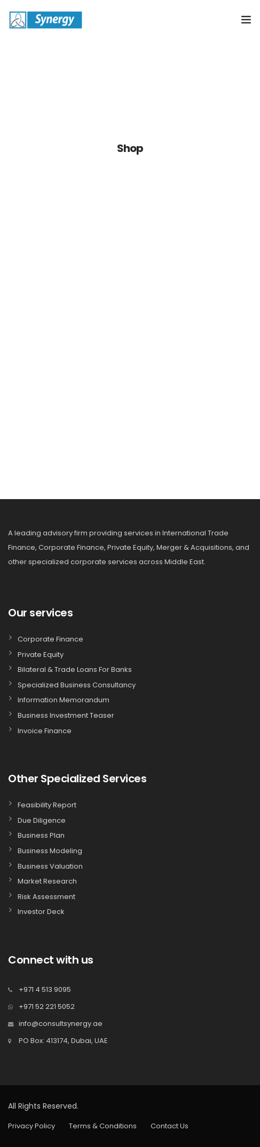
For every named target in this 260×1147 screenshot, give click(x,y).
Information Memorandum (63, 700)
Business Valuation (50, 866)
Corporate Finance (50, 639)
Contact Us (169, 1126)
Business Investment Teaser (66, 715)
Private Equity (41, 654)
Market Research (47, 881)
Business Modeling (50, 851)
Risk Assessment (46, 897)
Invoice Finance (45, 731)
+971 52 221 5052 (47, 1006)
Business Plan (41, 835)
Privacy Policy (31, 1126)
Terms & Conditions (103, 1126)
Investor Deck (41, 912)
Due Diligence (42, 820)
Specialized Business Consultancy (77, 685)
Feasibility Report (47, 805)
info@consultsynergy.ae (61, 1023)
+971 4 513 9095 (45, 989)
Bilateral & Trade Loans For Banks (75, 669)
